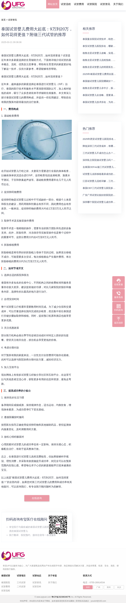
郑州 (109, 587)
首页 (3, 20)
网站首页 (53, 4)
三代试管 (21, 582)
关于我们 (118, 4)
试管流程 (66, 4)
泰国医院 (5, 582)
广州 (98, 587)
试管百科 (36, 586)
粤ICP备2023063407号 (61, 597)
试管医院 (92, 4)
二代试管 (21, 586)
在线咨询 (37, 498)
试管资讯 (105, 4)
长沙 (119, 587)
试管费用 (79, 4)
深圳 (88, 587)
